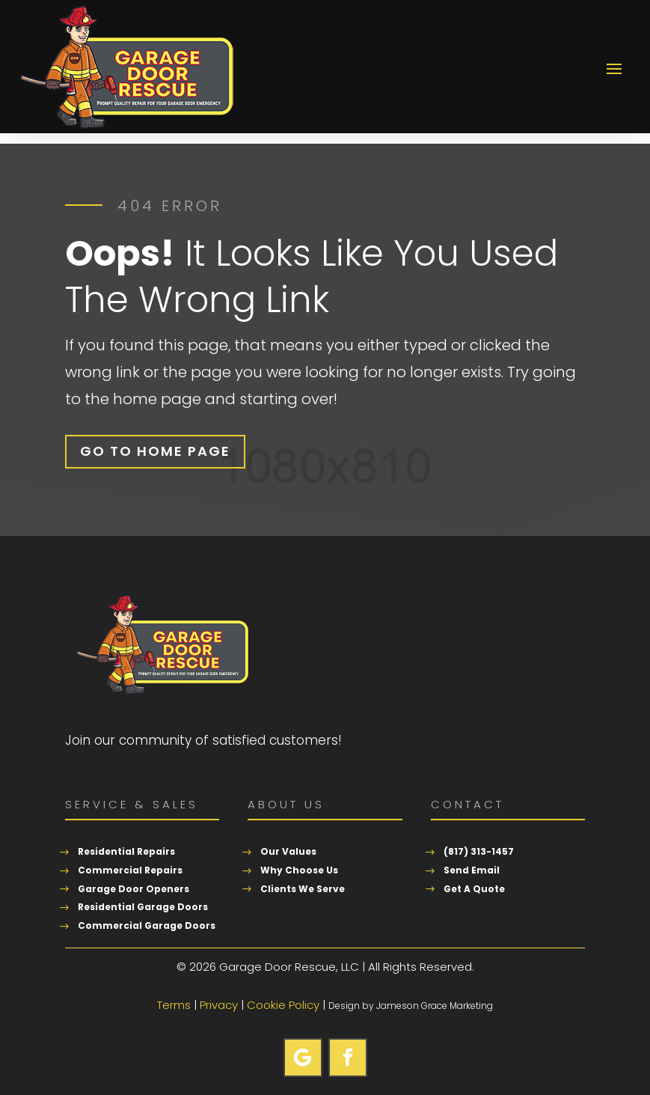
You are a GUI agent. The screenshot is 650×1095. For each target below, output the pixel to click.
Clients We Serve (302, 888)
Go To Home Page (155, 451)
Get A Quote (474, 888)
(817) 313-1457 (479, 851)
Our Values (288, 851)
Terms (174, 1005)
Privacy (219, 1005)
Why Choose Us (299, 870)
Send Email (472, 870)
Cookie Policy (283, 1005)
